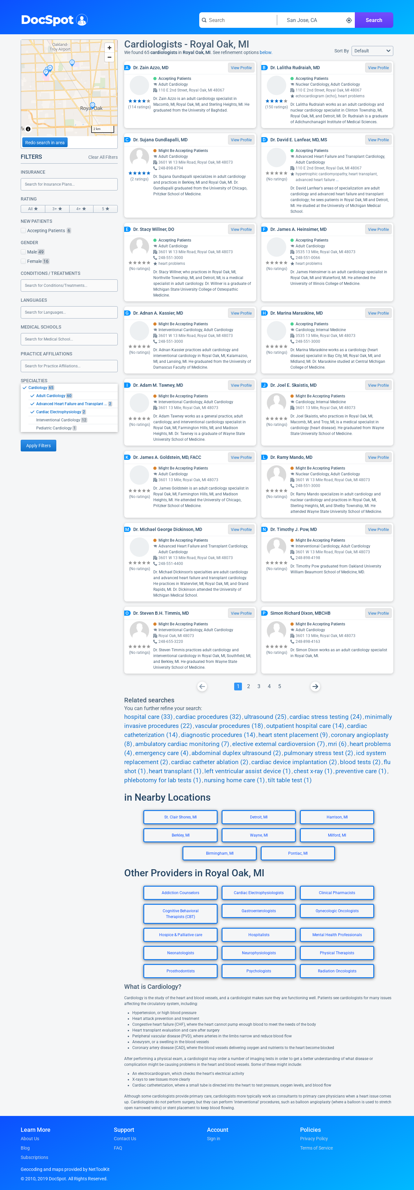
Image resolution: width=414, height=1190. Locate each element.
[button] (372, 51)
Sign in (213, 1138)
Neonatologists (180, 953)
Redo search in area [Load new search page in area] (45, 142)
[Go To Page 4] (269, 686)
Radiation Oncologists (337, 971)
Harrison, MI (337, 817)
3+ (57, 208)
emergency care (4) (162, 753)
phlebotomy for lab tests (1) (162, 780)
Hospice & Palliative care (180, 935)
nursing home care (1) (234, 780)
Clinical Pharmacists (337, 893)
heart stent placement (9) (293, 735)
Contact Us (125, 1138)
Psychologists (258, 971)
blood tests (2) (360, 762)
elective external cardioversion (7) (278, 744)
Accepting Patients (46, 230)
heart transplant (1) (175, 771)
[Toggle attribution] (28, 129)
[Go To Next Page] (315, 686)
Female (35, 261)
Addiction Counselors (180, 893)
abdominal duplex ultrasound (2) (236, 753)
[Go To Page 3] (259, 686)
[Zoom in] (109, 47)
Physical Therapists (337, 953)
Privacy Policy (314, 1138)
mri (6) (337, 744)
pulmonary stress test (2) (318, 753)
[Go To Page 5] (279, 686)
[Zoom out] (109, 57)
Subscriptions (34, 1157)
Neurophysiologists (259, 953)
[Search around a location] (316, 20)
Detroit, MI (258, 817)
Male (33, 252)
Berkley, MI (181, 835)
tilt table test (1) (290, 780)
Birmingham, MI (220, 853)
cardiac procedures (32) (208, 716)
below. (266, 52)
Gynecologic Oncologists (337, 911)
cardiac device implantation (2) (294, 762)
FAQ (118, 1148)
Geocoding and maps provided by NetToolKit (65, 1169)
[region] (69, 88)
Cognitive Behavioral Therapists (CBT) (181, 914)
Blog (25, 1148)
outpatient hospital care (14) (305, 726)
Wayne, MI (259, 835)
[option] (73, 388)
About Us (30, 1138)
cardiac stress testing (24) (325, 716)
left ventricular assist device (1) (247, 771)
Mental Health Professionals (337, 935)
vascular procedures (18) (229, 726)
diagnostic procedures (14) (218, 735)
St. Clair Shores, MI (180, 817)
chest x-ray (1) (313, 771)
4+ (81, 208)
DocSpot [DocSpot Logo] (53, 19)
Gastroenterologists (259, 911)
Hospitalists (258, 935)
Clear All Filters (103, 157)
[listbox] (69, 408)
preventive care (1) (361, 771)
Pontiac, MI (298, 853)
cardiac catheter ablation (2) (209, 762)
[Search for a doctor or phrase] (238, 20)
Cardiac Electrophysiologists (259, 893)
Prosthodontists (181, 971)
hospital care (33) (148, 716)
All (33, 208)
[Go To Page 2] (248, 686)
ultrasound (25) (265, 716)
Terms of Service (316, 1148)
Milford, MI (337, 835)
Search (374, 20)
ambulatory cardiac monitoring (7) (182, 744)
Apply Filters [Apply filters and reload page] (38, 445)
